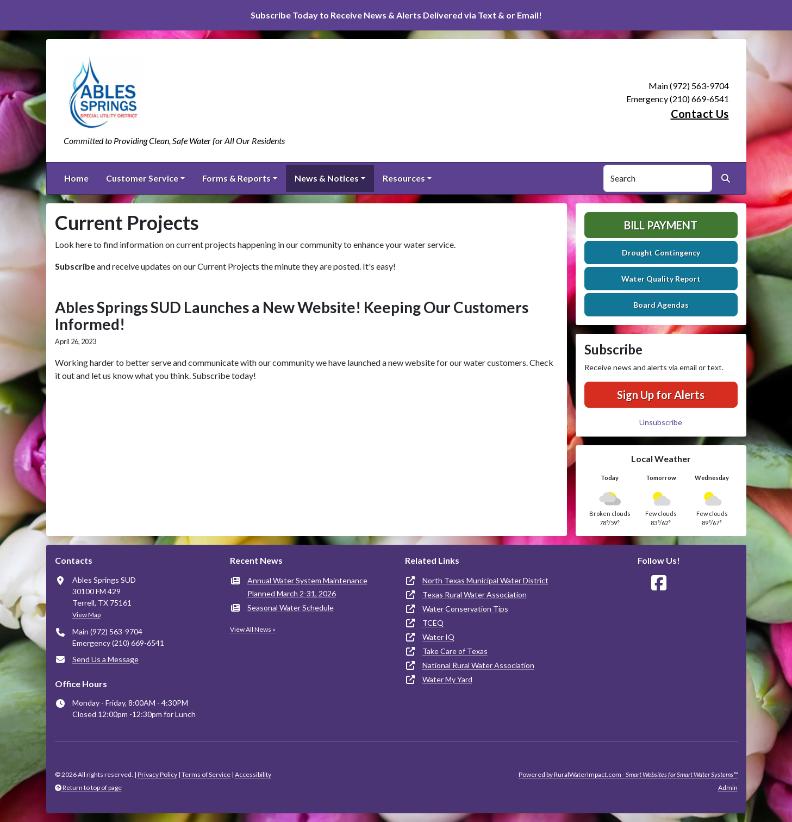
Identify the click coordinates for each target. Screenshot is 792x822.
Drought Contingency (661, 252)
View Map (86, 615)
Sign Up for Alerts (660, 394)
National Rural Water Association (478, 665)
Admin (728, 787)
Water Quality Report (661, 278)
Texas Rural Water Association (474, 594)
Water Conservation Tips (465, 608)
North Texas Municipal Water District (485, 580)
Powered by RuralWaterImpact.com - (628, 774)
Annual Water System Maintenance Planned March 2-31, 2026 (307, 587)
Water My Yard (447, 679)
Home (76, 178)
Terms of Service (206, 774)
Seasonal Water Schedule (290, 607)
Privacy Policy (157, 774)
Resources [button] (404, 178)
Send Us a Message (105, 659)
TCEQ (433, 622)
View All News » (253, 629)
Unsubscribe (660, 422)
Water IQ (438, 637)
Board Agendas (661, 304)
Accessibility (253, 774)
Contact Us (700, 113)
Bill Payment (660, 225)
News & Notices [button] (327, 178)
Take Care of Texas (455, 651)
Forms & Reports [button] (236, 178)
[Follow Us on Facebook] (658, 583)
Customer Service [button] (142, 178)
